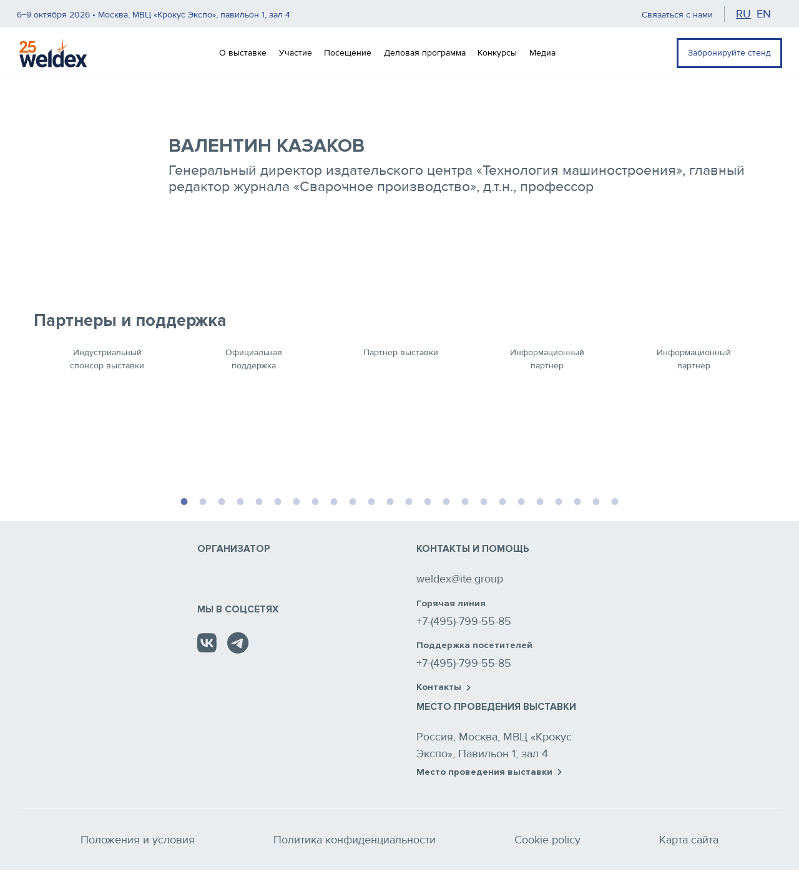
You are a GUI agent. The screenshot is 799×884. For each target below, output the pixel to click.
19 (521, 500)
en (764, 14)
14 (427, 500)
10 (352, 500)
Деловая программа (425, 52)
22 (577, 500)
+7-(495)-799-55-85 (463, 621)
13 (409, 500)
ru (743, 14)
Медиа (542, 52)
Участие (295, 52)
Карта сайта (688, 840)
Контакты (443, 687)
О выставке (243, 52)
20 (540, 500)
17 (484, 500)
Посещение (347, 52)
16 (465, 500)
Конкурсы (497, 52)
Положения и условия (138, 840)
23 (596, 500)
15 (446, 500)
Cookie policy (547, 840)
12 (390, 500)
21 (558, 500)
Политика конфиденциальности (354, 840)
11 (371, 500)
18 (502, 500)
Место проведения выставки (489, 772)
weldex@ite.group (459, 579)
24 (615, 500)
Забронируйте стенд (729, 52)
